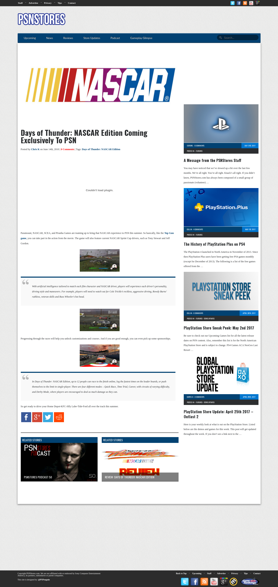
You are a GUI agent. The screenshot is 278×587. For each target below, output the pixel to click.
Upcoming (196, 573)
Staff (20, 3)
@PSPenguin (44, 579)
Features (199, 150)
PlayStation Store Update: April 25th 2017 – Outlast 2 (218, 414)
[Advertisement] (185, 19)
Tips (60, 3)
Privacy (47, 3)
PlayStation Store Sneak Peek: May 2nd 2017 (219, 328)
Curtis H (190, 396)
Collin (189, 229)
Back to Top (181, 573)
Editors (190, 145)
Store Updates (209, 318)
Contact (72, 3)
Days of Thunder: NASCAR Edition (101, 149)
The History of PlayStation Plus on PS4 (214, 244)
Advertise (33, 3)
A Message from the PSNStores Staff (212, 160)
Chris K (35, 149)
